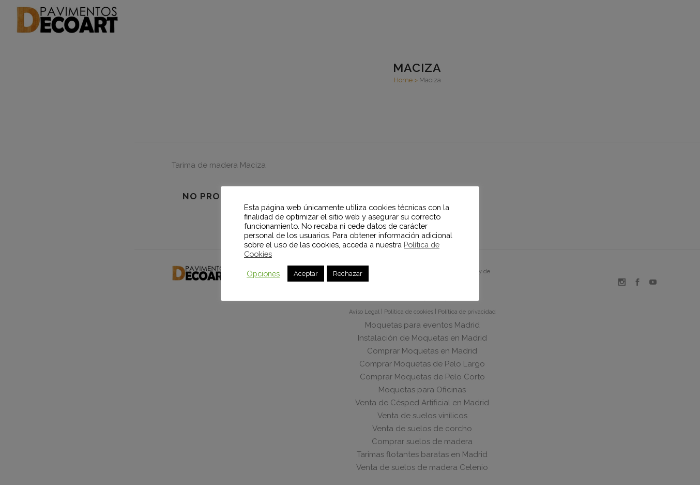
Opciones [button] (263, 273)
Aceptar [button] (306, 273)
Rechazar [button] (347, 273)
